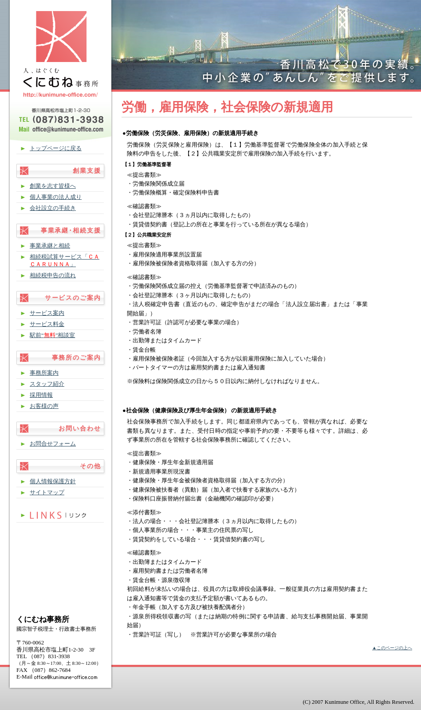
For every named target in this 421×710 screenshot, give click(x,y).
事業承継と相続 (50, 246)
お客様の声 (44, 406)
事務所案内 (44, 373)
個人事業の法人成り (56, 197)
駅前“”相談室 (52, 335)
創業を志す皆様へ (53, 186)
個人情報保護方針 (53, 481)
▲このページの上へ (392, 647)
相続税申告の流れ (53, 275)
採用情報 (41, 395)
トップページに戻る (56, 148)
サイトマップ (47, 492)
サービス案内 (47, 313)
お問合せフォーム (53, 444)
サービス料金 (47, 324)
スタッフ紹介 (47, 384)
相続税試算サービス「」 (64, 261)
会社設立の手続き (53, 208)
